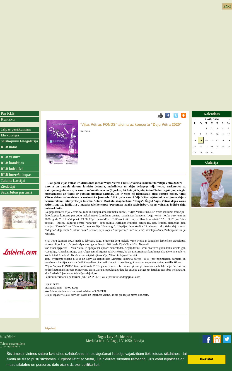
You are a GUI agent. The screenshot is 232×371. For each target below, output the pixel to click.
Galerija (211, 162)
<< (195, 120)
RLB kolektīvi (11, 169)
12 (228, 134)
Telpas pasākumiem (16, 129)
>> (228, 120)
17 (217, 140)
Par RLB (7, 113)
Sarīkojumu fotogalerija (19, 141)
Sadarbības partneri (16, 192)
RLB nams (9, 147)
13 (194, 140)
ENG (227, 6)
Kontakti (7, 119)
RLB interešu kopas (16, 175)
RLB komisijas (12, 163)
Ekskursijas (10, 135)
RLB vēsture (10, 157)
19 (228, 140)
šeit (96, 364)
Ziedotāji (8, 186)
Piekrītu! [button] (206, 359)
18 (223, 140)
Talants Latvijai (13, 180)
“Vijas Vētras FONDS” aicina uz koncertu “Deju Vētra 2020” (131, 124)
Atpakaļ (50, 328)
